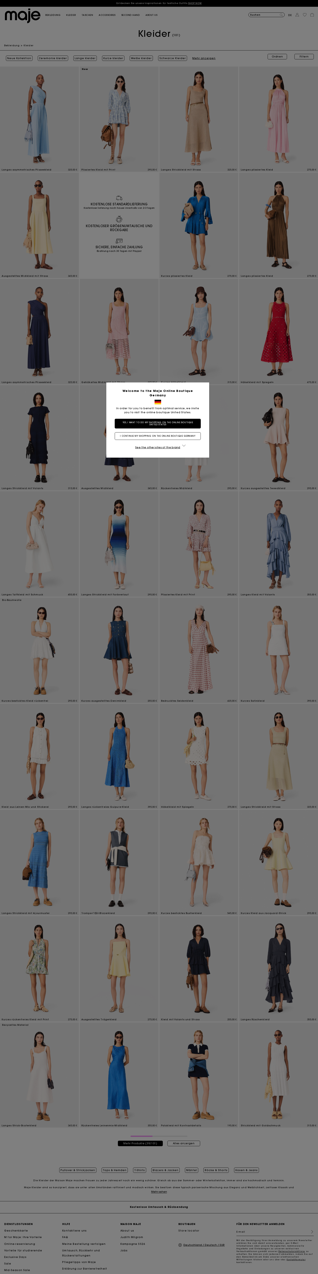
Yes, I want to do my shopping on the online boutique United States (159, 423)
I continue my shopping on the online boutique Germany (159, 436)
